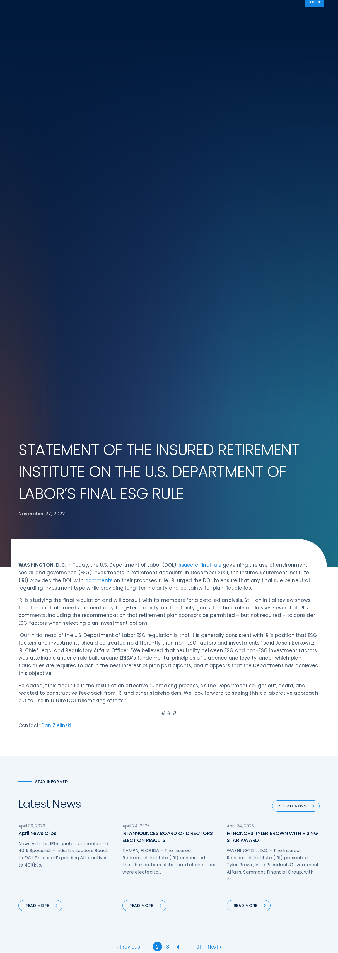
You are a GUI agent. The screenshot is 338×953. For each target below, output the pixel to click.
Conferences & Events (118, 840)
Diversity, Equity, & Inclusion (123, 829)
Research (165, 9)
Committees (187, 850)
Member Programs (205, 9)
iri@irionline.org (65, 873)
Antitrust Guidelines (272, 871)
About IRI (283, 9)
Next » (215, 556)
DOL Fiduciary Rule (192, 808)
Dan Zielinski (56, 334)
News (311, 9)
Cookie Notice (266, 860)
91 (198, 556)
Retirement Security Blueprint (203, 840)
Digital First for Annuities (198, 819)
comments (99, 189)
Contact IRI (263, 829)
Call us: (25, 864)
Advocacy (249, 9)
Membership (187, 860)
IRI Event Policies (268, 840)
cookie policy (207, 944)
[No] (331, 944)
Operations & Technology (121, 819)
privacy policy (178, 944)
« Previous (128, 556)
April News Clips (37, 442)
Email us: (27, 873)
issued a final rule (199, 174)
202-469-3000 (63, 864)
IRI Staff (260, 819)
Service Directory (191, 871)
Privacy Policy (266, 850)
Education (106, 860)
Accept (229, 944)
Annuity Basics (188, 829)
